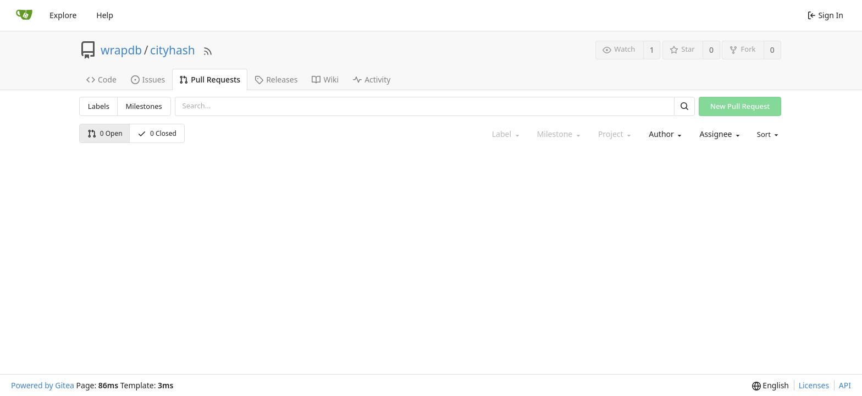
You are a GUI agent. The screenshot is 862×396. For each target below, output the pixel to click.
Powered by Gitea (42, 385)
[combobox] (664, 134)
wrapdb (121, 50)
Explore (62, 15)
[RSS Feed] (208, 50)
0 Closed (156, 133)
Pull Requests (209, 79)
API (845, 385)
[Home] (24, 15)
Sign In (825, 15)
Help (104, 15)
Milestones (144, 106)
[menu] (766, 134)
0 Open (105, 133)
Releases (276, 79)
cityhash (172, 50)
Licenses (814, 385)
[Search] (684, 106)
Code (101, 79)
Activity (371, 79)
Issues (148, 79)
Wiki (325, 79)
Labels (98, 106)
